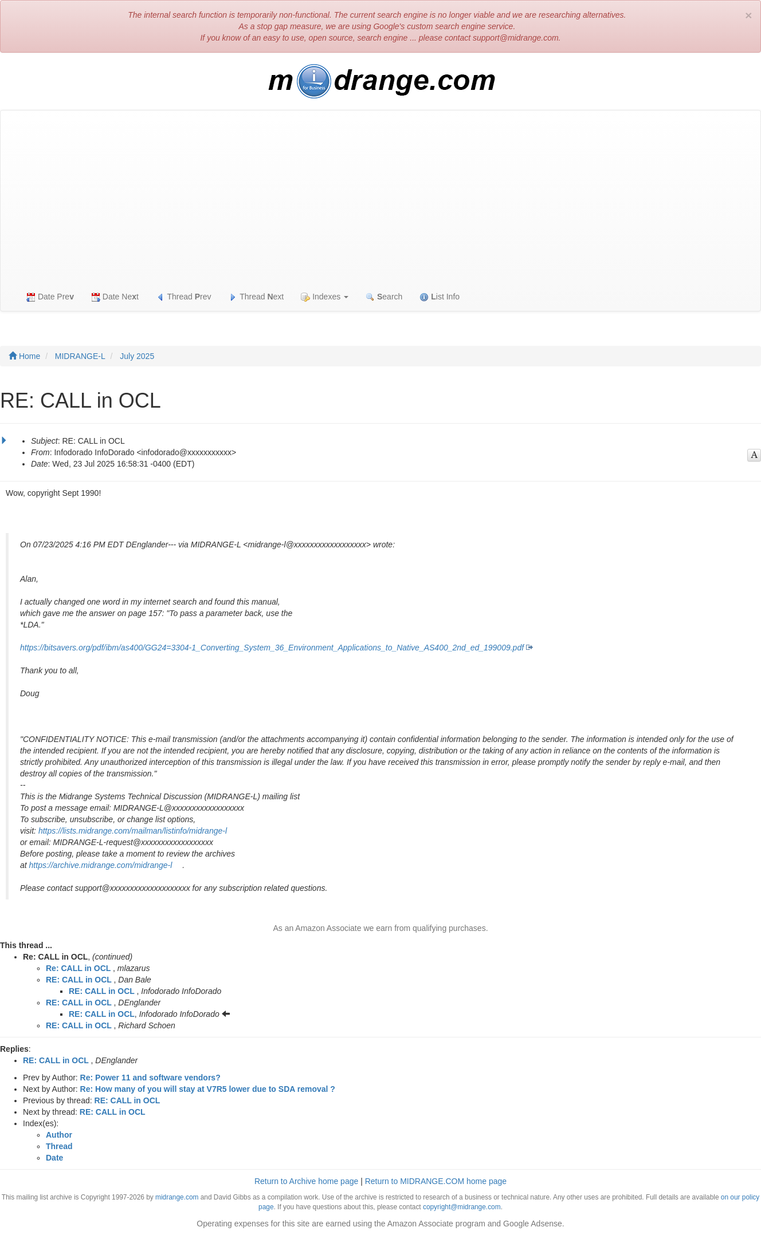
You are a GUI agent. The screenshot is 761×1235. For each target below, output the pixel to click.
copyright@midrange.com (462, 1207)
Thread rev (183, 297)
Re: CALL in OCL (78, 968)
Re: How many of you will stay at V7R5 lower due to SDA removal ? (207, 1089)
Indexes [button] (324, 297)
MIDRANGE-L (80, 356)
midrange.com (176, 1197)
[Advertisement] (380, 196)
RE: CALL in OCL (79, 979)
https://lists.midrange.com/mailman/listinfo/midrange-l (132, 830)
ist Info (439, 297)
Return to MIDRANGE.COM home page (436, 1181)
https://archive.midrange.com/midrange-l (100, 865)
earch (384, 297)
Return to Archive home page (306, 1181)
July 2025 (137, 356)
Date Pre (50, 297)
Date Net (115, 297)
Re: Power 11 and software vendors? (150, 1077)
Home (24, 356)
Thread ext (256, 297)
